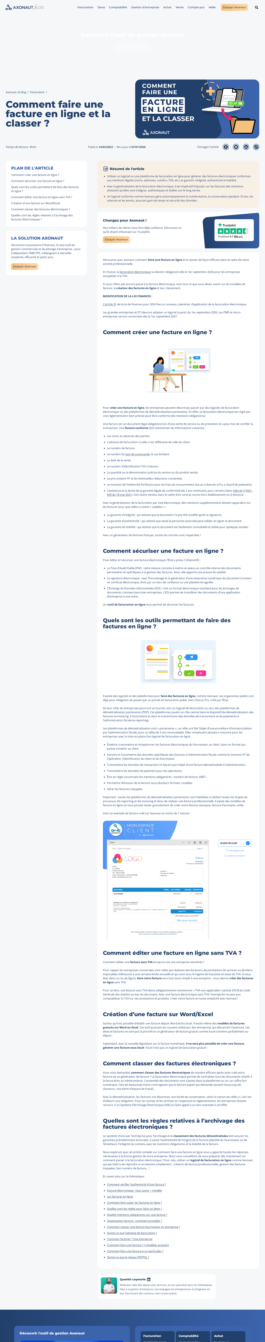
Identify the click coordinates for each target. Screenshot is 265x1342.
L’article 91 (109, 304)
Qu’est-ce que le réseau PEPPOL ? (128, 1257)
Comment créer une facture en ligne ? (35, 175)
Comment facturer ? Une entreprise (129, 1239)
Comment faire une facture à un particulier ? (135, 1251)
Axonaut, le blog (16, 92)
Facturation (85, 7)
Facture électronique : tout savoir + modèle (134, 1190)
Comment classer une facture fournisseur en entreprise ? (143, 1227)
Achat (167, 7)
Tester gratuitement (133, 46)
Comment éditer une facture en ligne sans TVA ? (41, 197)
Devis (101, 7)
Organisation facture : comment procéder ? (134, 1221)
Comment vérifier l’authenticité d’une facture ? (136, 1184)
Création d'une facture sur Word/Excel (35, 203)
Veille (212, 7)
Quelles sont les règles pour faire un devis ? (134, 1209)
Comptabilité (118, 7)
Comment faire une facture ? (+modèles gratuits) (138, 1245)
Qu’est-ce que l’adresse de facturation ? (132, 1233)
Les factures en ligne (120, 1196)
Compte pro (196, 7)
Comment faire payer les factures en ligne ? (134, 1203)
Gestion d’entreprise (145, 7)
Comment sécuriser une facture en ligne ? (37, 181)
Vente (180, 7)
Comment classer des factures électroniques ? (40, 209)
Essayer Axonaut (234, 7)
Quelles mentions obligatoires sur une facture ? (137, 1215)
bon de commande (138, 454)
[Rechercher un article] (257, 7)
